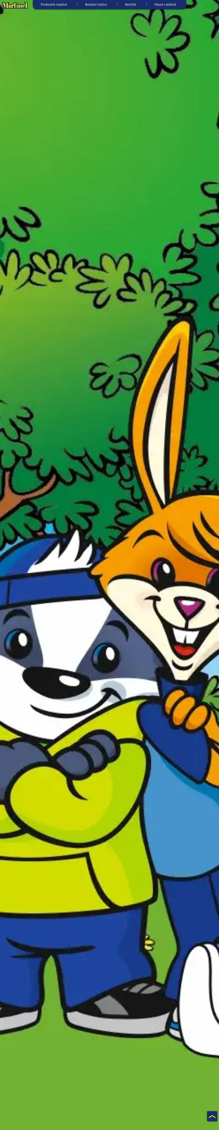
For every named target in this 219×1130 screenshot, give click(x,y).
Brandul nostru (96, 4)
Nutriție (130, 4)
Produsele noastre (54, 4)
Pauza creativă (165, 4)
